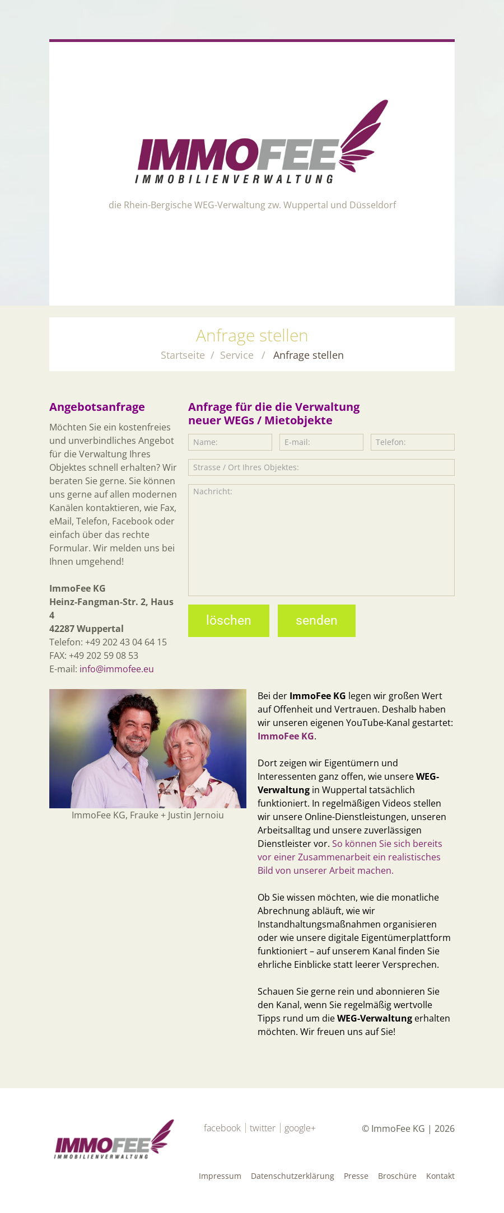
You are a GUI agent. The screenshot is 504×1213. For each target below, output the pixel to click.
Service (237, 355)
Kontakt (440, 1175)
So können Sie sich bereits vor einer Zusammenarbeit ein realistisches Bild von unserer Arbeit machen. (351, 857)
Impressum (220, 1175)
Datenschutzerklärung (292, 1175)
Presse (356, 1175)
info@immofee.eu (117, 669)
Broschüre (397, 1175)
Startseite (183, 355)
